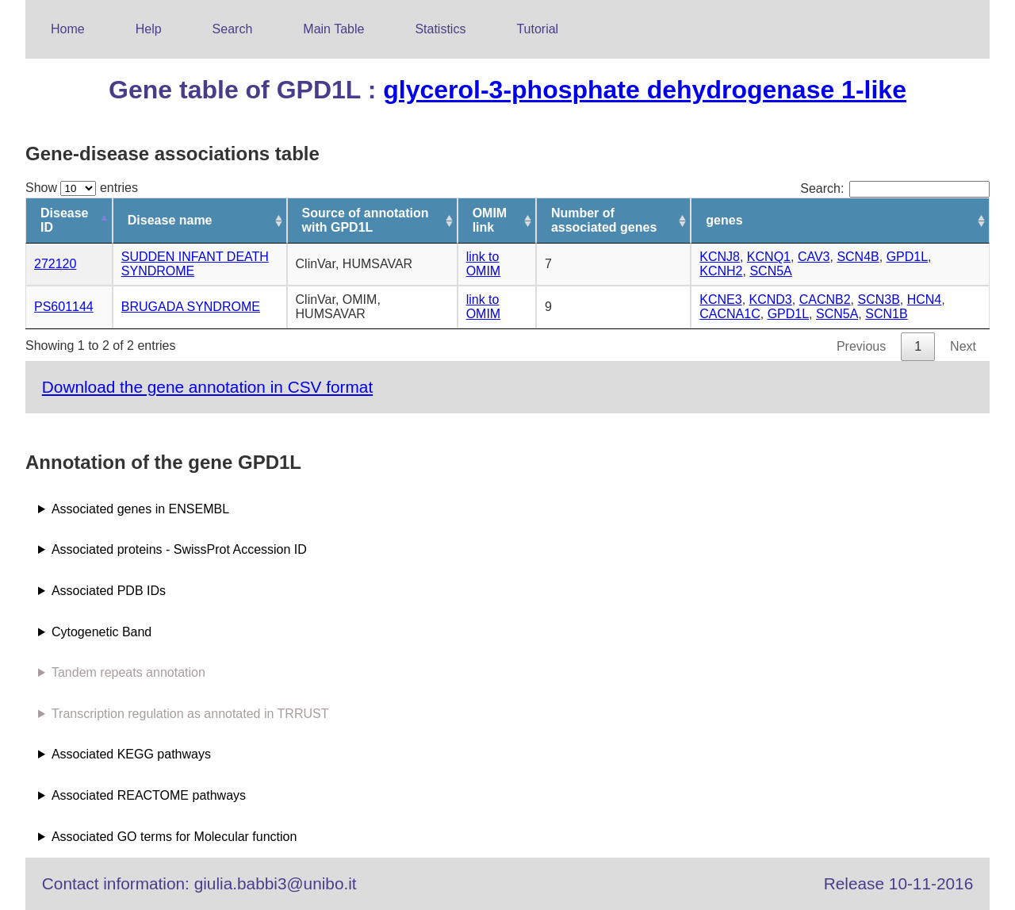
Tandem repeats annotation (128, 672)
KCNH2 (720, 271)
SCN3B (878, 299)
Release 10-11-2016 (898, 883)
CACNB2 (825, 299)
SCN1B (886, 314)
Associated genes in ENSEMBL (140, 509)
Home (68, 29)
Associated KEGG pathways (131, 754)
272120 (55, 264)
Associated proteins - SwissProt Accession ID (179, 549)
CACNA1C (729, 314)
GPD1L (907, 256)
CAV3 (814, 256)
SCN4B (858, 256)
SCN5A (770, 271)
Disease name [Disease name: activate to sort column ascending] (170, 220)
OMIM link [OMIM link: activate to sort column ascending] (490, 220)
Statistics (440, 29)
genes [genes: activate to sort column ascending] (724, 220)
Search (233, 29)
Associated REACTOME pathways (149, 795)
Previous (861, 346)
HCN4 (924, 299)
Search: (895, 188)
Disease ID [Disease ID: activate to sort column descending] (64, 220)
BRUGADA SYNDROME (190, 306)
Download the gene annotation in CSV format (207, 387)
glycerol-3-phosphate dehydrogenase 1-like (644, 89)
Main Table (333, 29)
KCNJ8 (719, 256)
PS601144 (64, 306)
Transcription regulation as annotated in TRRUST (190, 713)
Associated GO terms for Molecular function (174, 836)
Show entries (81, 187)
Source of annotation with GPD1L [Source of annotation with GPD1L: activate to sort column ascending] (365, 220)
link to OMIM (483, 264)
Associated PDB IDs (109, 590)
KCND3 (770, 299)
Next (963, 346)
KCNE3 (720, 299)
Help (149, 29)
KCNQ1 (769, 256)
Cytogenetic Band (101, 632)
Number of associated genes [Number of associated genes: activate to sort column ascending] (604, 220)
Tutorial (537, 29)
